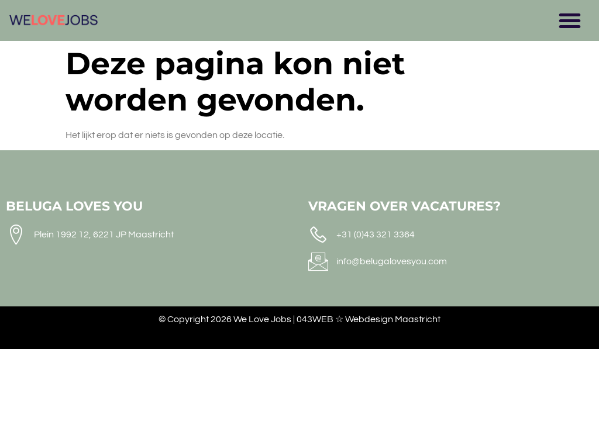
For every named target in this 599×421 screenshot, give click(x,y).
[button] (569, 20)
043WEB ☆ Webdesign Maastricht (368, 319)
